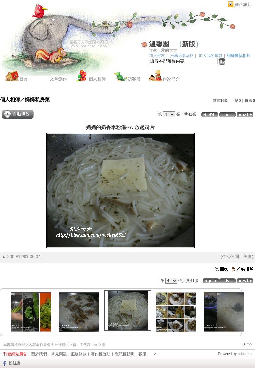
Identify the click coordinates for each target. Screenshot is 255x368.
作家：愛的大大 (163, 50)
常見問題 (59, 354)
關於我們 (39, 354)
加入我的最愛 (211, 55)
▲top (247, 344)
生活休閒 (230, 256)
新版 (188, 44)
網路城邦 (243, 4)
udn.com (245, 353)
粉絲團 (15, 363)
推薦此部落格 (182, 55)
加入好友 (157, 55)
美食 (247, 256)
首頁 (23, 78)
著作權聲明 (101, 354)
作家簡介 (171, 78)
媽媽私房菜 (37, 99)
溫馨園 (159, 44)
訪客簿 (134, 78)
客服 (142, 354)
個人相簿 (97, 78)
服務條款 (79, 354)
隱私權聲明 (124, 354)
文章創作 (58, 78)
